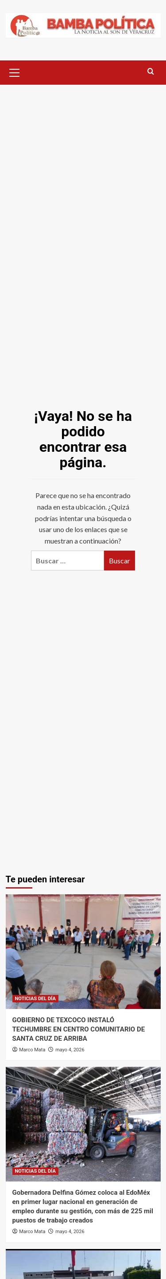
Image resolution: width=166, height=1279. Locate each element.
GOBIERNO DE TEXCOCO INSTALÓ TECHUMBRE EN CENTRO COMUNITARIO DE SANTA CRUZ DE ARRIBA (78, 1029)
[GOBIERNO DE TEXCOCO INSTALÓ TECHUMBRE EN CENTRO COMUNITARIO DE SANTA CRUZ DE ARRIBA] (83, 951)
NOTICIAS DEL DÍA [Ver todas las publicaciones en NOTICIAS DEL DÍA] (35, 998)
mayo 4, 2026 (69, 1050)
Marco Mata (32, 1050)
